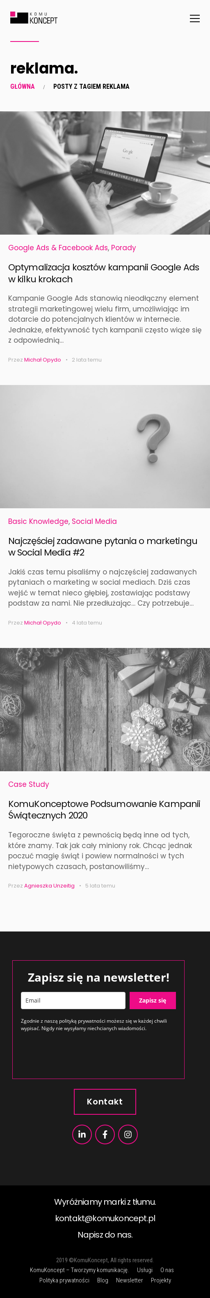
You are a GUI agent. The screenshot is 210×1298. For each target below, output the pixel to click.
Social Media (94, 521)
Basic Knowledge (38, 521)
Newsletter (129, 1280)
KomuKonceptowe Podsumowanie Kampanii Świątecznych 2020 (104, 810)
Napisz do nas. (105, 1234)
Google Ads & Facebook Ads (58, 248)
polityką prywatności (82, 1020)
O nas (167, 1270)
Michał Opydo (42, 360)
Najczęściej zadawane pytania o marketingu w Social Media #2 (102, 547)
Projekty (161, 1280)
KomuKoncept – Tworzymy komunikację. (79, 1270)
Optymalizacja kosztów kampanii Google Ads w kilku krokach (103, 273)
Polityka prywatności (64, 1280)
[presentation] (83, 1054)
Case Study (28, 784)
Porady (123, 248)
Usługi (145, 1270)
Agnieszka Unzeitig (49, 886)
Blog (102, 1280)
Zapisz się (152, 1000)
